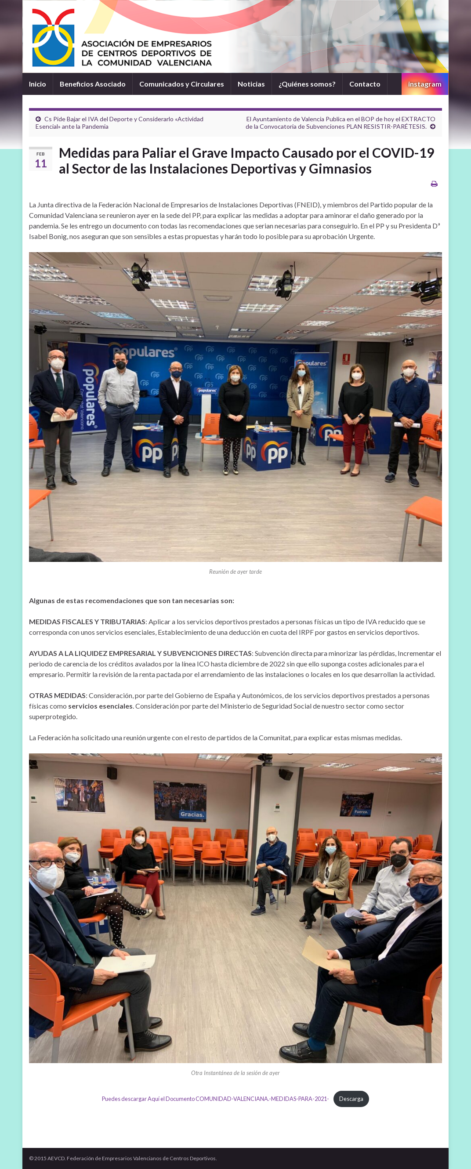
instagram (425, 84)
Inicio (37, 84)
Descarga (351, 1098)
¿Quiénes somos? (307, 84)
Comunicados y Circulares (181, 84)
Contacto (364, 84)
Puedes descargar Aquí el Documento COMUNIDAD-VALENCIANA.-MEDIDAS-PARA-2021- (215, 1098)
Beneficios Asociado (93, 84)
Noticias (251, 84)
